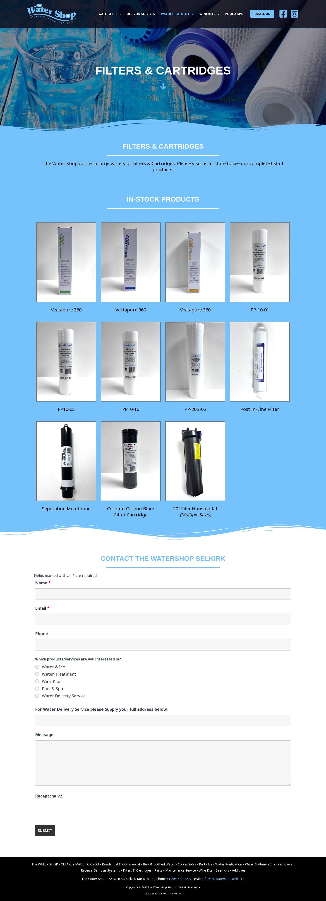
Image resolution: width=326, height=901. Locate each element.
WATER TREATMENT (177, 13)
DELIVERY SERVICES (141, 14)
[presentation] (69, 810)
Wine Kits (51, 681)
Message (44, 734)
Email (42, 608)
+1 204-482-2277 (179, 879)
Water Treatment (59, 674)
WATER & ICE (109, 13)
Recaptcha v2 (48, 796)
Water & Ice (53, 667)
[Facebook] (283, 14)
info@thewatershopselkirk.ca (223, 879)
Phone (41, 633)
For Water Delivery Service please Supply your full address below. (101, 709)
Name (43, 582)
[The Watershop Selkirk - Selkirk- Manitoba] (52, 13)
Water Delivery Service (64, 696)
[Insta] (294, 14)
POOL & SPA (234, 14)
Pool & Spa (52, 688)
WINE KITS (209, 13)
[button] (119, 13)
